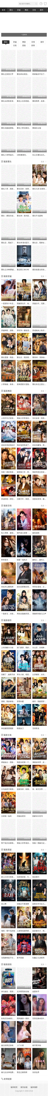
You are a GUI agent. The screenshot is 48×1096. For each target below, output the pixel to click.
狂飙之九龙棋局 (38, 958)
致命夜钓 (35, 877)
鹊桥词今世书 (37, 816)
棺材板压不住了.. (38, 74)
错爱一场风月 (22, 560)
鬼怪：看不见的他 (8, 931)
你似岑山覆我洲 (7, 587)
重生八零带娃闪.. (7, 155)
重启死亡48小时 (23, 270)
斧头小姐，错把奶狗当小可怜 (28, 674)
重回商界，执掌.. (38, 101)
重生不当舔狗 (37, 216)
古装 (15, 45)
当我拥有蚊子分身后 (9, 958)
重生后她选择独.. (7, 128)
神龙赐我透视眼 (7, 728)
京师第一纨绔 (6, 816)
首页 (3, 10)
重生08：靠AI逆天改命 (25, 216)
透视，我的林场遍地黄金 (10, 701)
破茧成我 (35, 533)
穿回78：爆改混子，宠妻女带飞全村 (31, 330)
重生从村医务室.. (7, 101)
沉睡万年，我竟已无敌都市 (27, 499)
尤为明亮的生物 (23, 991)
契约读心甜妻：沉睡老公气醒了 (29, 533)
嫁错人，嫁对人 (38, 560)
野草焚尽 (4, 560)
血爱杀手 (35, 991)
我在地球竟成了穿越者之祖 (27, 445)
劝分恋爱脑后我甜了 (24, 587)
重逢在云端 (36, 128)
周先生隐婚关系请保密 (25, 614)
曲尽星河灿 (36, 1045)
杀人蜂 (3, 904)
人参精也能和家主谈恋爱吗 (27, 931)
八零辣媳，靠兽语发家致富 (11, 384)
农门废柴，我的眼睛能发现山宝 (29, 648)
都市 (41, 10)
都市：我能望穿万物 (40, 701)
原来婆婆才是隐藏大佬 (25, 384)
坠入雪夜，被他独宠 (9, 533)
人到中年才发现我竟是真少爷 (12, 418)
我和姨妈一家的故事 (24, 1018)
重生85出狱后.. (22, 74)
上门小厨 (20, 1045)
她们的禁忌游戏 (7, 1045)
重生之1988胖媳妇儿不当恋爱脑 (13, 270)
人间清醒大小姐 (7, 648)
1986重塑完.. (22, 155)
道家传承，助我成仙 (24, 789)
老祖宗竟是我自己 (8, 445)
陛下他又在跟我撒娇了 (9, 843)
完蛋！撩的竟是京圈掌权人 (11, 472)
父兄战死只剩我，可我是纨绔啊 (13, 789)
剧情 (33, 45)
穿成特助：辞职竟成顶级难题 (12, 499)
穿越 (19, 10)
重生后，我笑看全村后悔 (26, 357)
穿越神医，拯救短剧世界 (10, 330)
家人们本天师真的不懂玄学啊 (12, 877)
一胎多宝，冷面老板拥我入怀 (12, 614)
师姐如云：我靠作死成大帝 (11, 762)
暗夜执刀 (20, 728)
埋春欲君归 (21, 816)
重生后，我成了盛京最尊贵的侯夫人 (15, 243)
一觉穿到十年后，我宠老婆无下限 (14, 303)
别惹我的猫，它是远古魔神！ (28, 877)
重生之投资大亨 (7, 74)
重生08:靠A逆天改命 (24, 243)
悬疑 (24, 45)
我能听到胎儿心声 (39, 614)
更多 (44, 161)
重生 (11, 10)
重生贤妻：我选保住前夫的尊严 (13, 357)
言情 (34, 10)
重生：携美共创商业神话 (10, 216)
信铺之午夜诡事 (23, 904)
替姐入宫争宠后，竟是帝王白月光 (30, 418)
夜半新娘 (20, 958)
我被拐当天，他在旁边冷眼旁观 (29, 303)
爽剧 (26, 10)
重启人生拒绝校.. (23, 101)
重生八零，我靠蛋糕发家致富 (12, 189)
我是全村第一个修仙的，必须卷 (29, 762)
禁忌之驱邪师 (22, 1072)
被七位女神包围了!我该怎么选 (12, 1072)
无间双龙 (35, 728)
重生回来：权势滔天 (24, 189)
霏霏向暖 (20, 701)
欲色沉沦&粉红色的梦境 (10, 1018)
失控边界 (35, 1072)
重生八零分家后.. (23, 128)
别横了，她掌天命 (8, 674)
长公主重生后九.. (38, 155)
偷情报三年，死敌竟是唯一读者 (29, 472)
